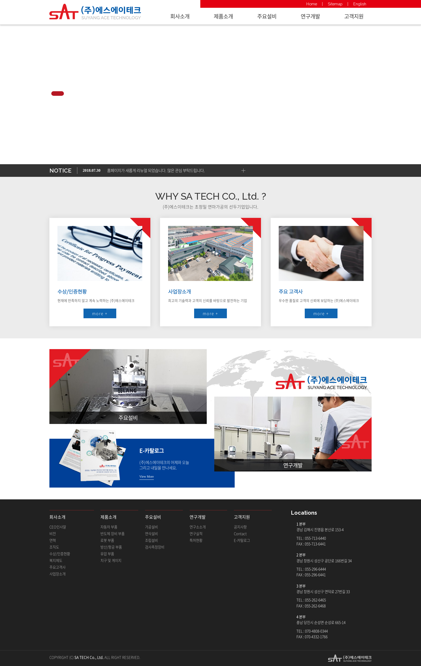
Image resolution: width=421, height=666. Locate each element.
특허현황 (196, 540)
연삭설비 (151, 533)
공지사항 (240, 526)
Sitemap (335, 4)
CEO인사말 (57, 526)
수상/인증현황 (59, 553)
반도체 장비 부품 (112, 533)
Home (311, 4)
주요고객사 (57, 567)
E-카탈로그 (242, 540)
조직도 (54, 547)
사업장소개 (57, 573)
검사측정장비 (154, 547)
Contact (240, 533)
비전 (52, 533)
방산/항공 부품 (111, 547)
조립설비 (151, 540)
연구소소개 (198, 526)
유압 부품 (107, 553)
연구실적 (196, 533)
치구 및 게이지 (110, 560)
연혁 (52, 540)
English (359, 4)
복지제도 (55, 560)
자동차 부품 (108, 526)
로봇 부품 (107, 540)
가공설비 (151, 526)
